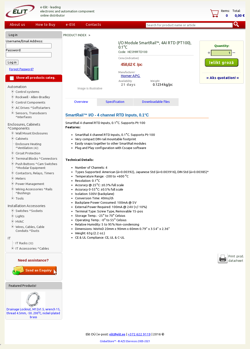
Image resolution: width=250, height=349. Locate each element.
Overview (81, 102)
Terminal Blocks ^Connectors (36, 158)
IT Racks (24, 243)
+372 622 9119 (139, 334)
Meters (21, 178)
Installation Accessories (26, 206)
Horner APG (130, 76)
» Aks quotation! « (223, 78)
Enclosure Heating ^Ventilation (28, 146)
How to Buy (45, 24)
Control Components (30, 102)
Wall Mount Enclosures (32, 133)
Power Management (30, 184)
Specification (115, 102)
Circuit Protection (28, 153)
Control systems (27, 92)
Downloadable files (156, 102)
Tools (20, 198)
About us (17, 24)
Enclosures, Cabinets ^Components (24, 126)
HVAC (20, 221)
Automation (17, 87)
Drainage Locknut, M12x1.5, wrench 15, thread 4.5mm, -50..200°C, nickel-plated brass (33, 313)
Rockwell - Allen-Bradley (33, 97)
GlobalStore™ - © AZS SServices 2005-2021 (125, 341)
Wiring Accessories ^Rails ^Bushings (34, 191)
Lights (20, 216)
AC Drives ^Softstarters (33, 108)
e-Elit (70, 24)
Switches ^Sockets (29, 211)
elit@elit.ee (117, 334)
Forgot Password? (21, 69)
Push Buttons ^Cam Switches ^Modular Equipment (36, 166)
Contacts (93, 24)
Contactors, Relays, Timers (35, 173)
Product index (74, 35)
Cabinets (22, 138)
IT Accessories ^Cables (32, 248)
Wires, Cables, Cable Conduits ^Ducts (30, 229)
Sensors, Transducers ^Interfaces (31, 115)
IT (9, 238)
